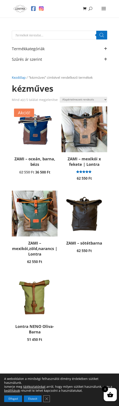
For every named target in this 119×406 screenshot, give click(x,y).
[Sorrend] (83, 100)
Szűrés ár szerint (59, 59)
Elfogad (13, 399)
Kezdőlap (19, 77)
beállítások (12, 391)
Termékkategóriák (59, 49)
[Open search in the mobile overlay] (59, 35)
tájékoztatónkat (34, 387)
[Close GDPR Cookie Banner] (46, 398)
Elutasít (32, 399)
